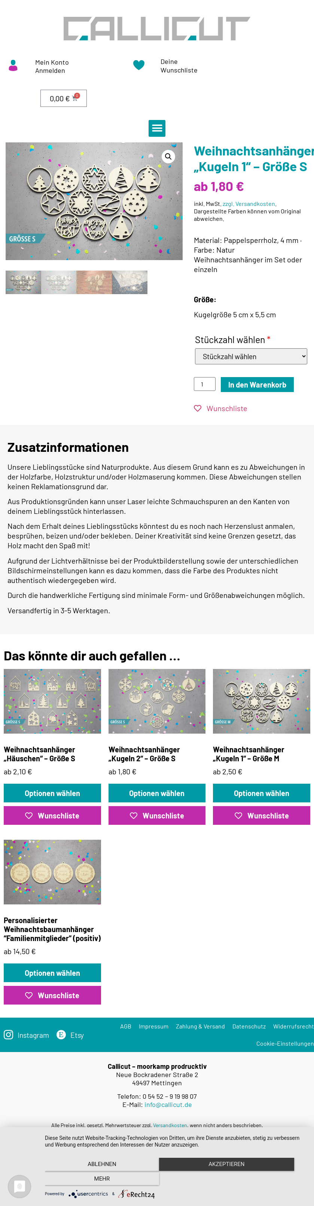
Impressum (153, 1026)
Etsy (79, 1035)
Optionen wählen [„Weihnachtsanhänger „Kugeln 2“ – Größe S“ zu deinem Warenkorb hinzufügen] (157, 793)
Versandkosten (170, 1125)
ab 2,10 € (52, 722)
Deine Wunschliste (179, 65)
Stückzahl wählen (233, 339)
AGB (125, 1026)
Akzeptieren (175, 1180)
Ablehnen (84, 1180)
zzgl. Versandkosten (249, 203)
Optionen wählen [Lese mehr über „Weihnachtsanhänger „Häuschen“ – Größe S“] (52, 793)
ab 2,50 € (261, 722)
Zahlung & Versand (200, 1026)
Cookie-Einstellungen (285, 1043)
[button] (157, 128)
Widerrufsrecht (293, 1026)
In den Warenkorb (257, 384)
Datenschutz (249, 1026)
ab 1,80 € (157, 722)
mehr (267, 1180)
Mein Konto (52, 62)
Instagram (34, 1035)
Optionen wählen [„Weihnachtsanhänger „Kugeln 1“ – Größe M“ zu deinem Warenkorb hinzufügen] (261, 793)
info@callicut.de (168, 1105)
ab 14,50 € (52, 898)
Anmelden (50, 70)
